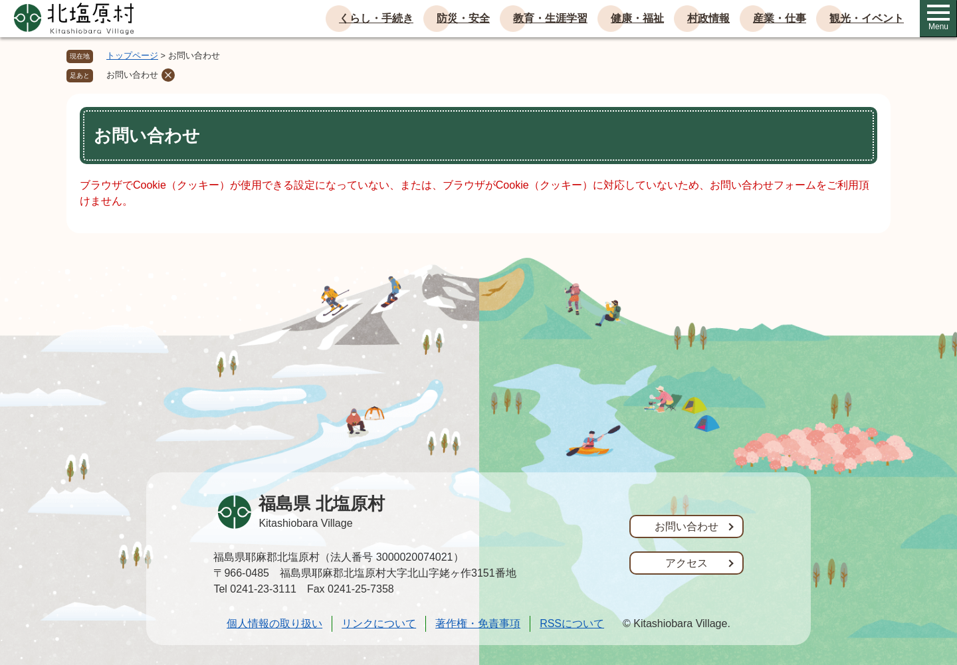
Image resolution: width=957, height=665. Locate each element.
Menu (938, 18)
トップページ (132, 55)
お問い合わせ (132, 75)
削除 (168, 75)
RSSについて (572, 623)
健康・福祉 (637, 18)
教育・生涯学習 (550, 18)
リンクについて (379, 623)
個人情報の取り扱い (274, 623)
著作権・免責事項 (477, 623)
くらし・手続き (376, 18)
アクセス (686, 563)
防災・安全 (463, 18)
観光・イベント (866, 18)
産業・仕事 (779, 18)
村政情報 (708, 18)
